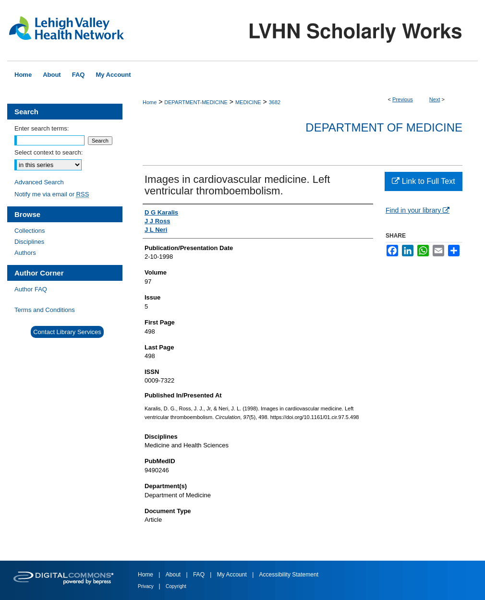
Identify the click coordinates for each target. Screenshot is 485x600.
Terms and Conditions (44, 309)
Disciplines (29, 241)
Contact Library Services (67, 332)
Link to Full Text (423, 181)
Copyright (176, 586)
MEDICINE (248, 102)
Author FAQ (30, 289)
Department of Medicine (383, 127)
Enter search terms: (41, 128)
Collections (29, 230)
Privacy (146, 586)
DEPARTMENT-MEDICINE (196, 102)
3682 (274, 102)
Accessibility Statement (288, 574)
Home (150, 102)
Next (434, 99)
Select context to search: (48, 152)
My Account (232, 574)
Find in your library (417, 210)
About (174, 574)
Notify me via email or (51, 194)
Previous (402, 99)
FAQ (199, 574)
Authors (25, 252)
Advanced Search (39, 182)
